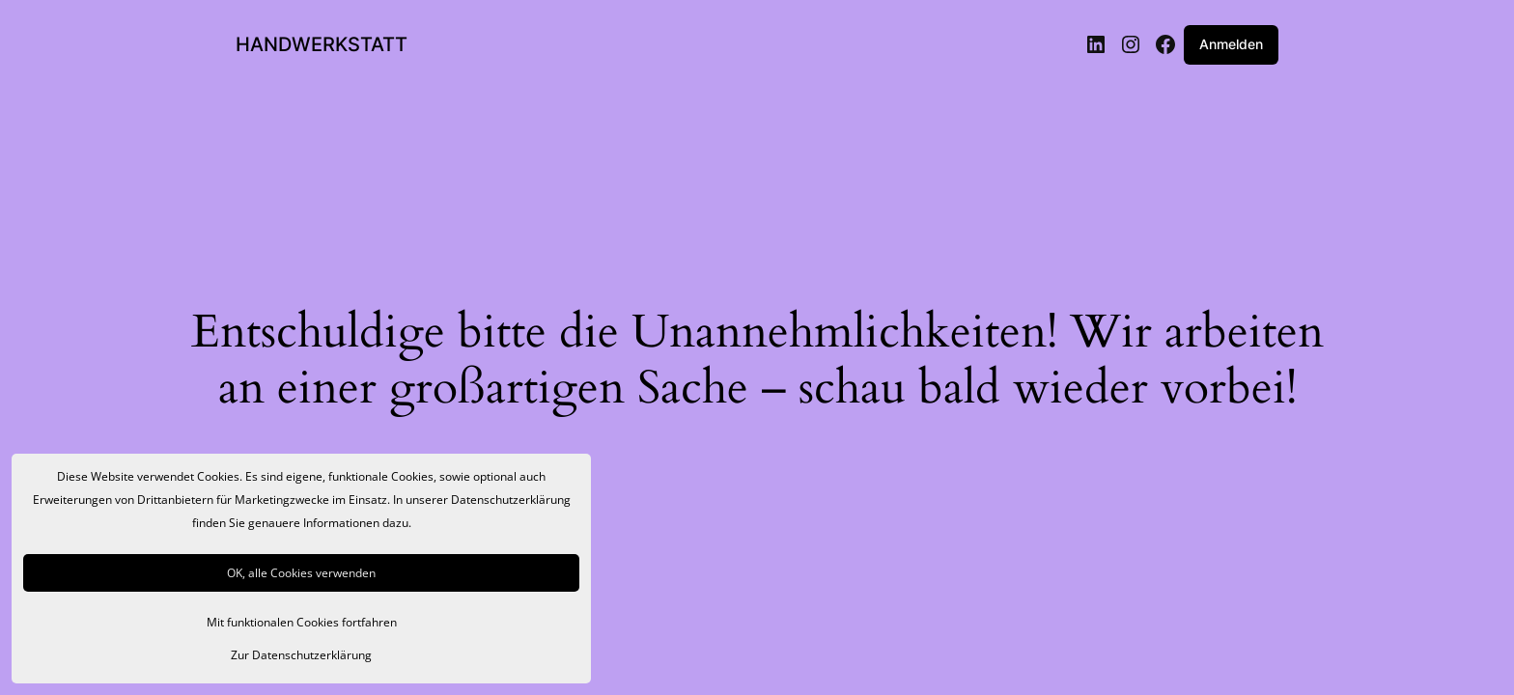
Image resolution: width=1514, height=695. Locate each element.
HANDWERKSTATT (321, 44)
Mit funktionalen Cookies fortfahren (302, 622)
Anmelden (1231, 44)
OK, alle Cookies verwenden (301, 573)
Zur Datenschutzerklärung (301, 655)
